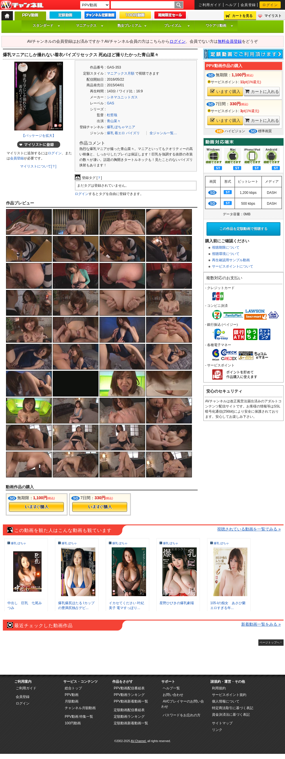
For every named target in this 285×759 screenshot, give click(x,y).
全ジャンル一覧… (163, 133)
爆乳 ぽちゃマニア (121, 127)
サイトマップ (222, 723)
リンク (217, 730)
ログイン (270, 5)
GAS (110, 103)
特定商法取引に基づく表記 (232, 708)
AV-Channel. (138, 741)
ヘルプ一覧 (171, 688)
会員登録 (248, 5)
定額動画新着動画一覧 (131, 723)
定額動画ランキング (129, 717)
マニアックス (89, 26)
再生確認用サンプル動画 (231, 260)
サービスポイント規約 (229, 695)
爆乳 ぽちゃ (18, 543)
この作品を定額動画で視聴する (243, 229)
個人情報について (225, 701)
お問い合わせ (173, 695)
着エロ (120, 133)
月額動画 (71, 701)
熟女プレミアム (132, 26)
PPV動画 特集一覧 (79, 717)
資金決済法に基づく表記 (231, 715)
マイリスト (273, 16)
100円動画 (73, 723)
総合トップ (73, 688)
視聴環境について (225, 254)
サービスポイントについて (232, 266)
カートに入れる (262, 91)
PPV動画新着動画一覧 (131, 701)
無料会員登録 (230, 41)
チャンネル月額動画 (80, 708)
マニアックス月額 (120, 73)
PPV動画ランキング (129, 695)
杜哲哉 (112, 115)
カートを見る (242, 16)
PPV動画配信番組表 (129, 688)
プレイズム (177, 26)
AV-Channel (22, 5)
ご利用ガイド (210, 5)
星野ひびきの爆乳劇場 (177, 603)
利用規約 (219, 688)
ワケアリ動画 (219, 26)
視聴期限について (225, 247)
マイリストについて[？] (38, 166)
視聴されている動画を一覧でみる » (249, 529)
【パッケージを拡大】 (38, 136)
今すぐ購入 (36, 507)
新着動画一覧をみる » (261, 624)
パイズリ (133, 133)
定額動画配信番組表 (129, 710)
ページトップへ (270, 642)
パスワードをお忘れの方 (182, 715)
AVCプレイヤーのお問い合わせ (182, 704)
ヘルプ (231, 5)
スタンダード (46, 26)
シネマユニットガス (122, 97)
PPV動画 (71, 695)
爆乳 (110, 133)
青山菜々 (114, 121)
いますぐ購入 (225, 91)
